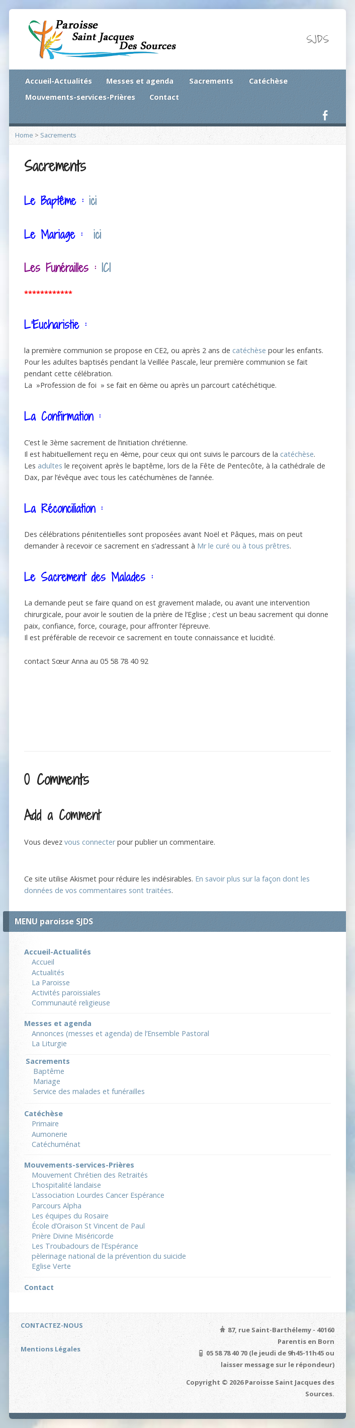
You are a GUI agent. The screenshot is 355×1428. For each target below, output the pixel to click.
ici (93, 201)
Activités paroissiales (66, 992)
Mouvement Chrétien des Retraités (90, 1175)
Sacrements (211, 81)
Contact (164, 97)
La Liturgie (49, 1043)
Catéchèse (268, 81)
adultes (50, 465)
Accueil (43, 962)
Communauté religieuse (71, 1002)
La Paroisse (51, 982)
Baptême (48, 1071)
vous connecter (89, 842)
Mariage (46, 1081)
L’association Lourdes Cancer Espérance (98, 1195)
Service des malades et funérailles (89, 1091)
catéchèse (249, 350)
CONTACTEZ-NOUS (52, 1325)
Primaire (45, 1123)
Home (24, 135)
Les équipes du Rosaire (70, 1215)
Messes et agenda (139, 81)
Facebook (325, 115)
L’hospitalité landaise (66, 1185)
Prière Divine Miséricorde (73, 1236)
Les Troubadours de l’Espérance (85, 1246)
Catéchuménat (56, 1144)
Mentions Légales (50, 1348)
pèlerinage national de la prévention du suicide (109, 1256)
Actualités (48, 972)
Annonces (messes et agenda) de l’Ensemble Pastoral (120, 1033)
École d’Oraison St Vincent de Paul (88, 1226)
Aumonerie (49, 1134)
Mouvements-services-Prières (80, 97)
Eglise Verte (51, 1266)
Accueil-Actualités (58, 81)
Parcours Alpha (56, 1205)
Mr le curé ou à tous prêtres (243, 546)
